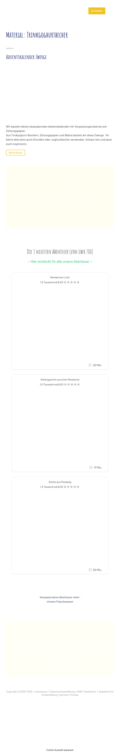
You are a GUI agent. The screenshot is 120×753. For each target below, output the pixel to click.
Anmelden (97, 10)
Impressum (41, 691)
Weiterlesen (16, 152)
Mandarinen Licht (60, 277)
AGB (79, 691)
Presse (74, 694)
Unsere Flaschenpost (60, 601)
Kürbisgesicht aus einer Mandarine (60, 379)
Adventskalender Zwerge (26, 57)
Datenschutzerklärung (62, 691)
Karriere (64, 694)
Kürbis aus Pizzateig (60, 481)
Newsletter (90, 691)
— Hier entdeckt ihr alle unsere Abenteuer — (60, 261)
